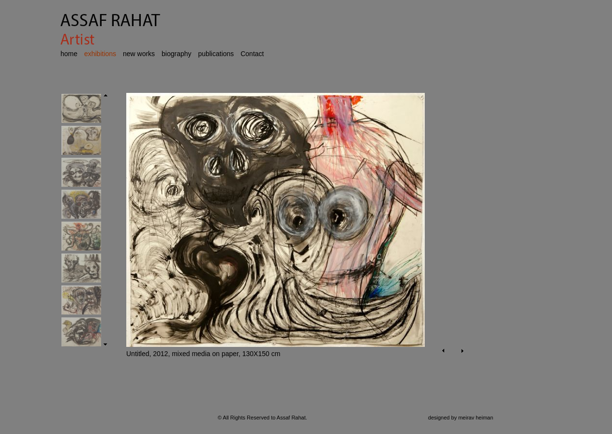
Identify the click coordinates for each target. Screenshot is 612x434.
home (68, 54)
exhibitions (100, 54)
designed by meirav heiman (460, 417)
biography (177, 54)
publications (216, 54)
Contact (252, 54)
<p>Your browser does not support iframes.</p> (291, 238)
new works (139, 54)
